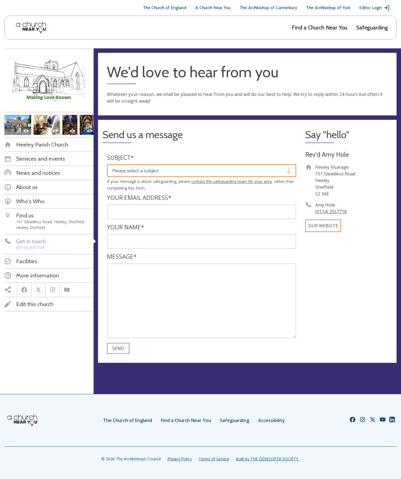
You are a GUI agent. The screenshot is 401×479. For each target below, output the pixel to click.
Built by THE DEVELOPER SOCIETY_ (268, 458)
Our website (323, 226)
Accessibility (271, 420)
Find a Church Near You (319, 27)
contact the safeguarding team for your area (231, 181)
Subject (120, 157)
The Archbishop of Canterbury (268, 7)
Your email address (139, 197)
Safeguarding (372, 27)
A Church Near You (213, 7)
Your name (125, 227)
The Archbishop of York (328, 7)
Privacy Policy (179, 458)
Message (122, 256)
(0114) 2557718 (331, 212)
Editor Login (374, 7)
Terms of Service (214, 458)
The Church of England (164, 7)
